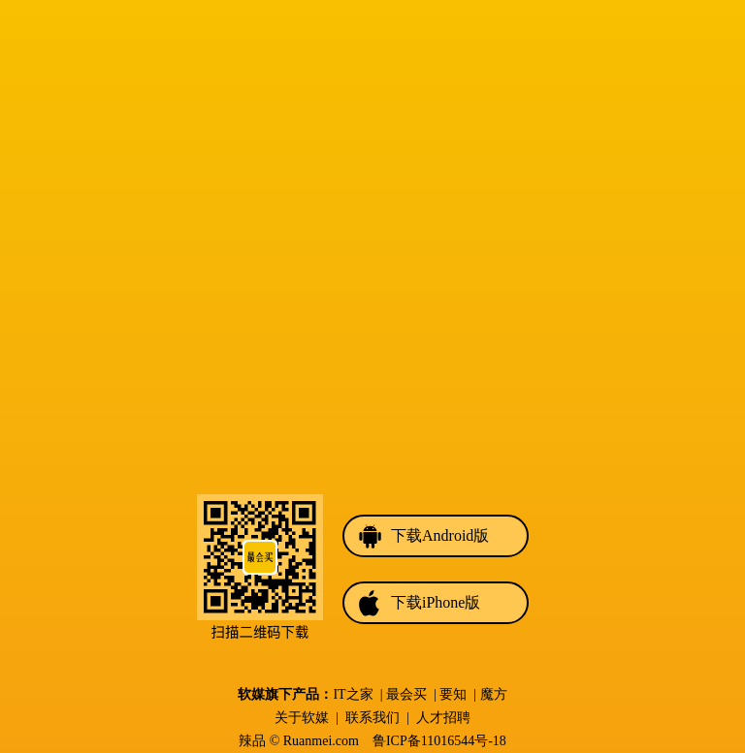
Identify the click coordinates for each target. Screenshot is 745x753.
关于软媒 (302, 717)
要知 (453, 694)
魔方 (493, 694)
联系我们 (372, 717)
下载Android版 (440, 535)
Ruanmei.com (321, 741)
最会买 (406, 694)
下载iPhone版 (435, 602)
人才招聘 (443, 717)
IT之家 (352, 694)
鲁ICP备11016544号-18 (439, 741)
